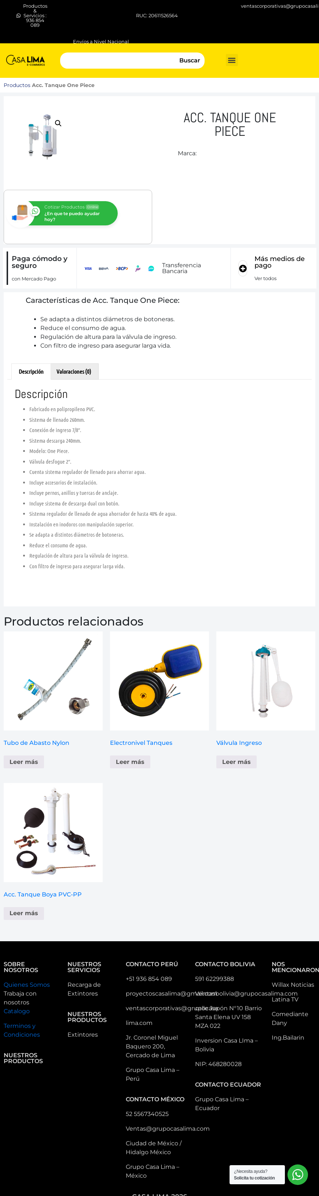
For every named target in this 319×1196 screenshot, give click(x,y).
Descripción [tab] (31, 371)
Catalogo (17, 1011)
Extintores (82, 1034)
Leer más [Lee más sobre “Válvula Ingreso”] (236, 761)
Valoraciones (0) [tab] (73, 371)
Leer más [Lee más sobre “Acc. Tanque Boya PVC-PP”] (24, 913)
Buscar (189, 60)
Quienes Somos (27, 984)
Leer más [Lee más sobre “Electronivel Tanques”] (130, 761)
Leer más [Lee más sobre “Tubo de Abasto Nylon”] (24, 761)
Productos (17, 85)
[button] (232, 60)
